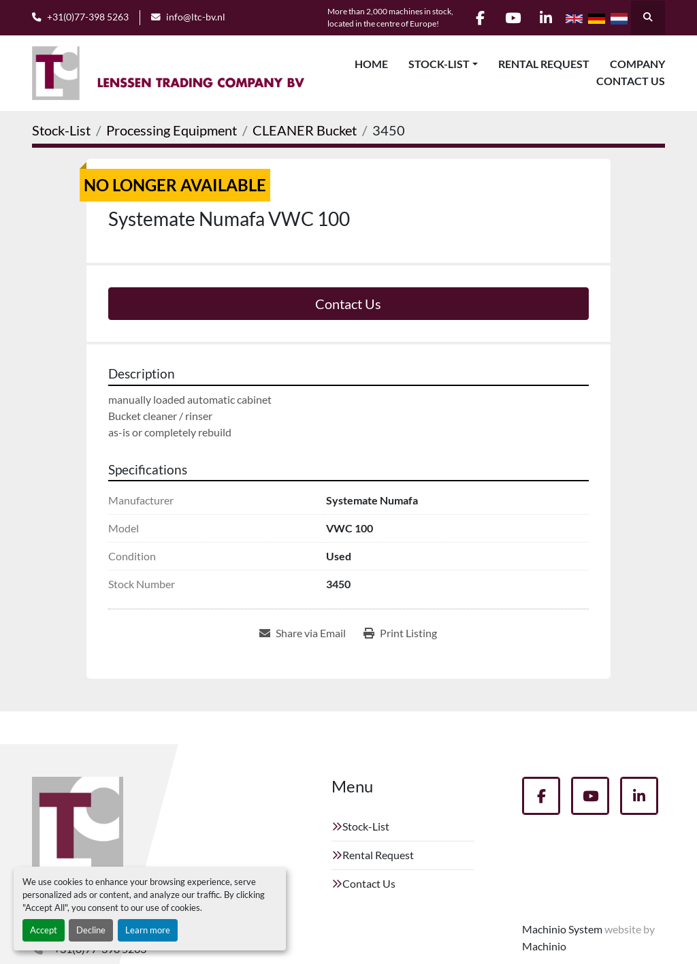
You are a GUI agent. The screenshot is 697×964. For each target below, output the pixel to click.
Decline (91, 930)
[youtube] (510, 18)
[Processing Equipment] (171, 130)
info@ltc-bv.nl (195, 17)
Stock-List (439, 63)
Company (637, 63)
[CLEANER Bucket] (305, 130)
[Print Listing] (400, 633)
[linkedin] (545, 18)
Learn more (147, 930)
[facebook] (476, 18)
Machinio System (562, 928)
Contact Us (630, 80)
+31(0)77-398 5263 (88, 17)
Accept (43, 930)
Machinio (544, 945)
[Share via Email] (302, 633)
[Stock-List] (61, 130)
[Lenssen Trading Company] (77, 828)
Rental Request (543, 63)
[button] (443, 64)
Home (371, 63)
